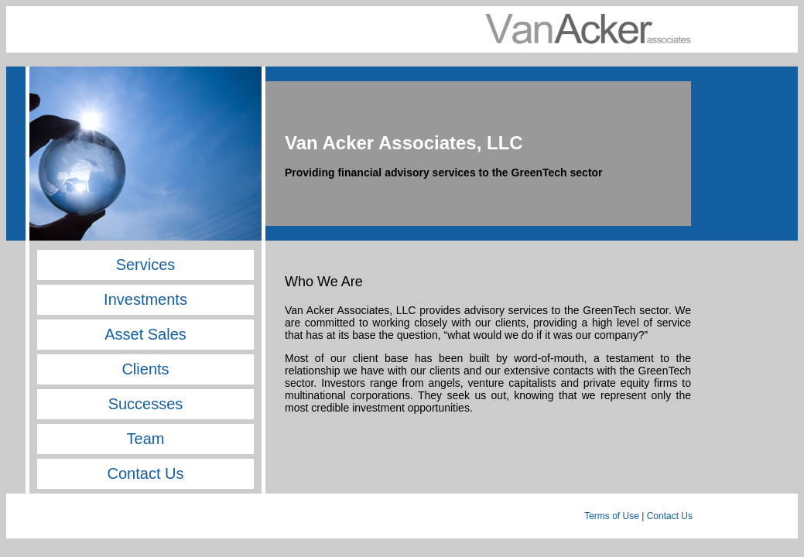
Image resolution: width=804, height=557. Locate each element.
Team (146, 438)
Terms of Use (611, 516)
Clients (145, 369)
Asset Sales (145, 334)
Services (146, 264)
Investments (145, 299)
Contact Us (146, 473)
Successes (145, 403)
